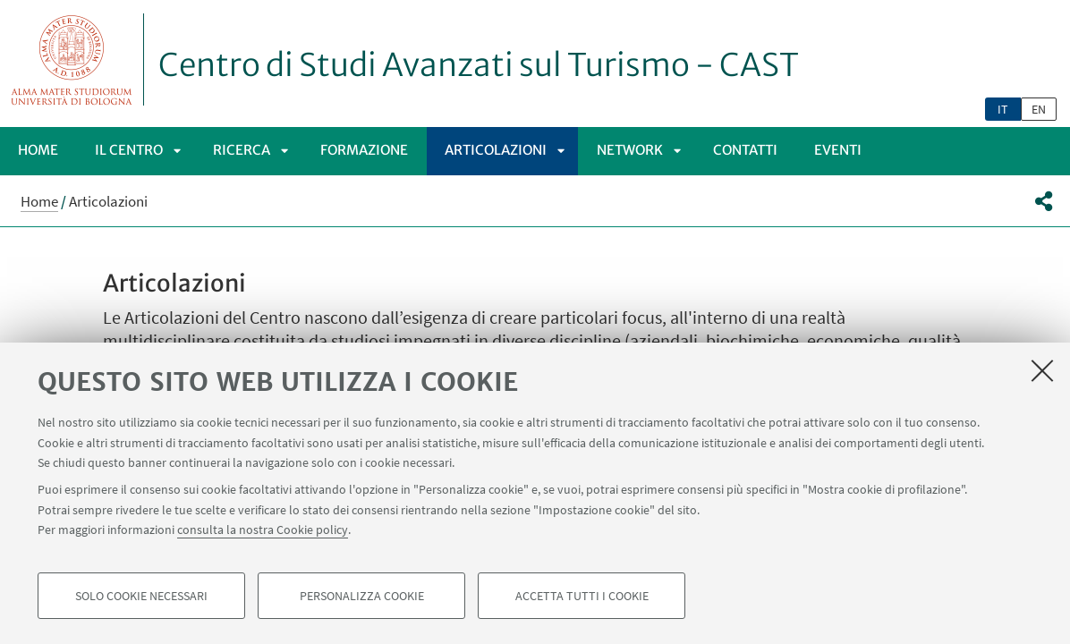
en (1039, 109)
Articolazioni (496, 149)
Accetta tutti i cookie (582, 596)
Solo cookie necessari (141, 596)
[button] (1044, 201)
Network (630, 149)
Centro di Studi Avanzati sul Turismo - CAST (478, 65)
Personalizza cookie (362, 596)
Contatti (745, 149)
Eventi (838, 149)
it (1003, 109)
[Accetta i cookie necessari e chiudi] (1042, 370)
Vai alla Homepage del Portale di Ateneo (72, 59)
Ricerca (241, 149)
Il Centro (129, 149)
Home (38, 149)
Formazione (364, 149)
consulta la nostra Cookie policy (262, 529)
